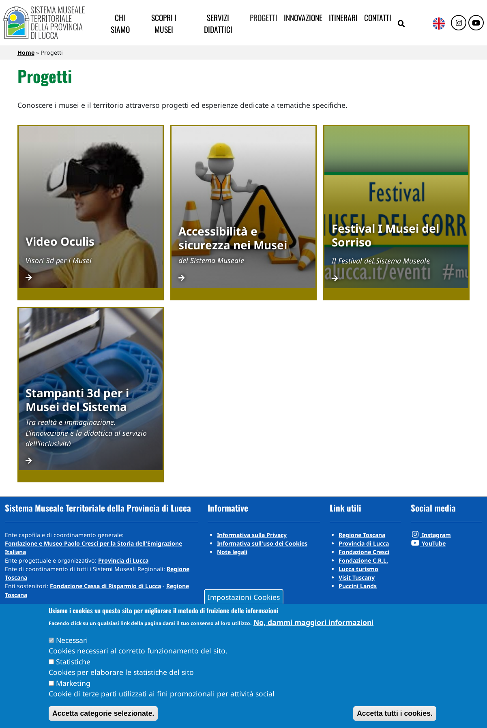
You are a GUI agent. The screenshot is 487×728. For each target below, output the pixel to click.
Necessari (72, 640)
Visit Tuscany (357, 577)
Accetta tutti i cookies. (395, 713)
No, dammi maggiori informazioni (313, 622)
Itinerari (343, 18)
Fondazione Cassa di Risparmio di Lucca (105, 586)
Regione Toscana (362, 535)
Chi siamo (120, 23)
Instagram (431, 535)
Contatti (377, 18)
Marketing (73, 683)
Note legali (232, 552)
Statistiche (73, 661)
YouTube (428, 543)
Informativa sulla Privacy (252, 535)
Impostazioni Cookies (244, 597)
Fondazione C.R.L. (363, 560)
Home (25, 52)
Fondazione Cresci (364, 552)
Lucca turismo (358, 569)
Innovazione (303, 18)
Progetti (263, 18)
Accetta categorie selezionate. (103, 713)
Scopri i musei (163, 23)
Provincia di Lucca (123, 560)
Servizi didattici (218, 23)
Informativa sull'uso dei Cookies (262, 543)
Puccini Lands (358, 586)
